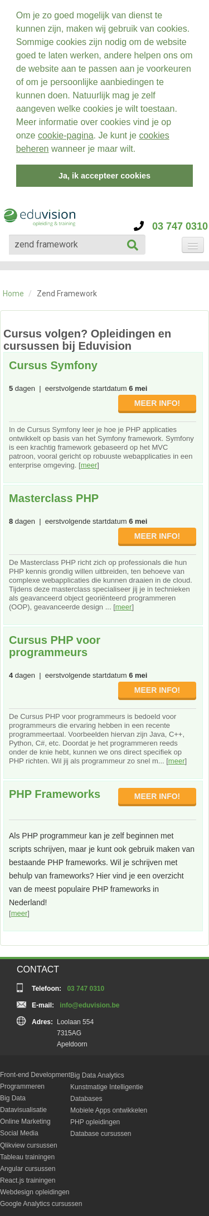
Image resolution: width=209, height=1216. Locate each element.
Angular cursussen (27, 1165)
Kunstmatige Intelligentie (106, 1083)
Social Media (19, 1129)
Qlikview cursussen (28, 1141)
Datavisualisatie (23, 1106)
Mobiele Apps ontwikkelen (108, 1106)
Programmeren (22, 1082)
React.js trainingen (27, 1176)
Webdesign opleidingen (35, 1188)
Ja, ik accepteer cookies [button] (104, 175)
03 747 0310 (171, 222)
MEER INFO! (157, 399)
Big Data (13, 1094)
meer (89, 461)
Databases (86, 1095)
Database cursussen (100, 1130)
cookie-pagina (66, 135)
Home (13, 289)
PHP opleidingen (95, 1118)
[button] (140, 150)
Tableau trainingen (27, 1153)
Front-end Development (35, 1071)
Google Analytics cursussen (41, 1200)
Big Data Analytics (97, 1071)
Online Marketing (25, 1117)
